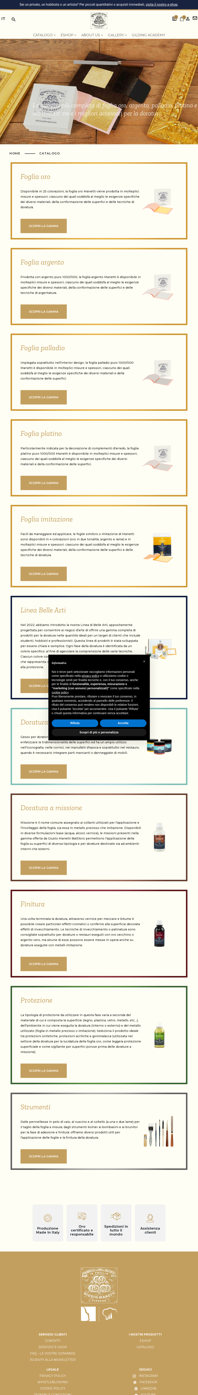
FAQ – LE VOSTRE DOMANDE (52, 1353)
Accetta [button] (123, 723)
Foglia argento (42, 262)
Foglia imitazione (46, 519)
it (3, 18)
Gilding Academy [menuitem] (148, 35)
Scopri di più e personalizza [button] (98, 732)
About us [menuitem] (92, 35)
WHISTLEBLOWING (52, 1382)
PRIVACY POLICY (53, 1376)
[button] (144, 661)
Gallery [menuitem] (117, 35)
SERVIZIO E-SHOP (52, 1347)
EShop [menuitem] (68, 35)
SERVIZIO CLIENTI (53, 1334)
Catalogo (49, 153)
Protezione (36, 1000)
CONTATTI (52, 1341)
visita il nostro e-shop (162, 5)
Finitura (32, 903)
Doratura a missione (51, 807)
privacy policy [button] (90, 675)
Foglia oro (35, 176)
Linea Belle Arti (43, 610)
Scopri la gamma (43, 226)
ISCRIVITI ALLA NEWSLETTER (53, 1360)
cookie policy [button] (60, 692)
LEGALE (52, 1369)
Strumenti (35, 1106)
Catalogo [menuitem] (44, 35)
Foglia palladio (42, 347)
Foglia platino (41, 433)
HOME (16, 153)
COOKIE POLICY (52, 1388)
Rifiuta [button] (75, 723)
